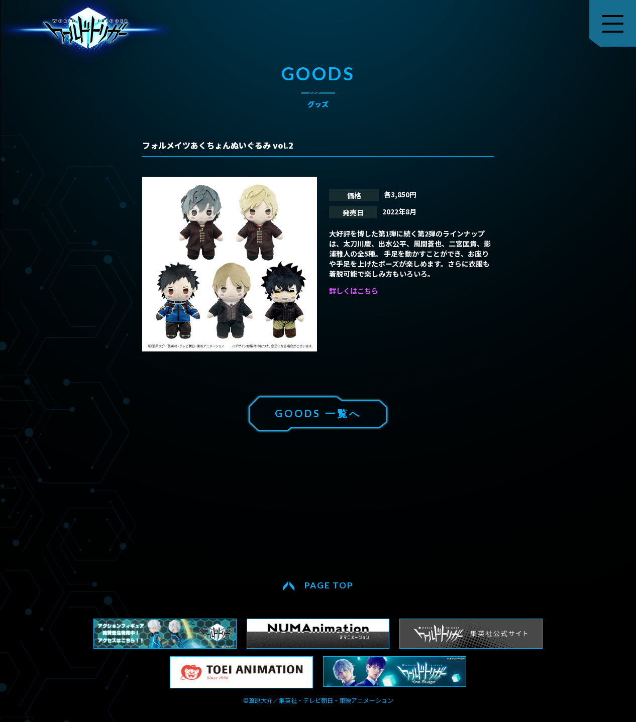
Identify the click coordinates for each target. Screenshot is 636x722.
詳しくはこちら (353, 291)
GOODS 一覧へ (318, 413)
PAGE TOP (329, 585)
